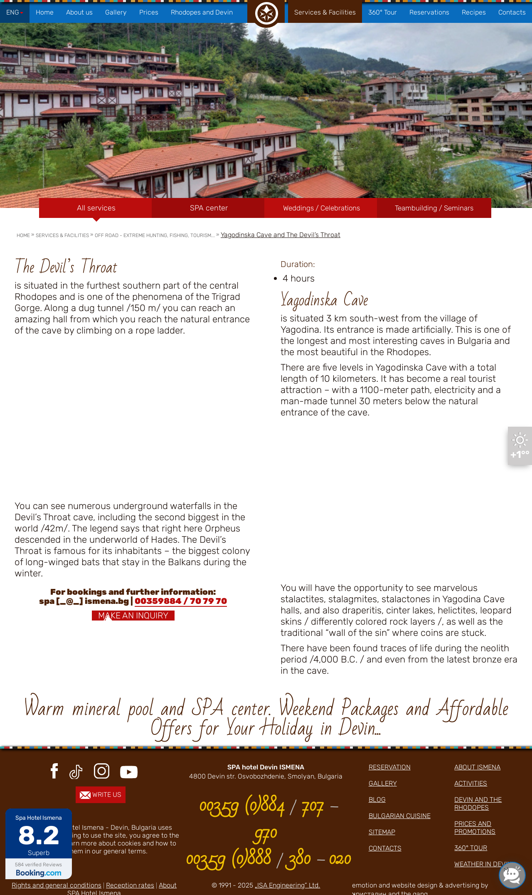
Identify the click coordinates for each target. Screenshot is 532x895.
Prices (148, 12)
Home (45, 12)
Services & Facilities (325, 12)
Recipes (474, 12)
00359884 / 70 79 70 (181, 601)
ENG (14, 12)
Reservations (429, 12)
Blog (377, 800)
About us (79, 12)
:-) (506, 870)
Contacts (512, 12)
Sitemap (382, 832)
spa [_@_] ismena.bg (84, 601)
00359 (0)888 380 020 (268, 858)
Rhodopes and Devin (202, 12)
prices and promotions (474, 828)
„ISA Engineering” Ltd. (287, 885)
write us (100, 795)
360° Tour (382, 12)
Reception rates (130, 885)
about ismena (477, 767)
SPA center (209, 208)
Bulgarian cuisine (400, 816)
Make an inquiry (133, 616)
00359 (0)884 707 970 (268, 818)
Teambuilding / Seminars (434, 208)
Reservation (390, 767)
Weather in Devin (483, 864)
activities (470, 783)
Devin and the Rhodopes (478, 803)
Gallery (116, 12)
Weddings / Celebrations (321, 208)
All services (96, 208)
